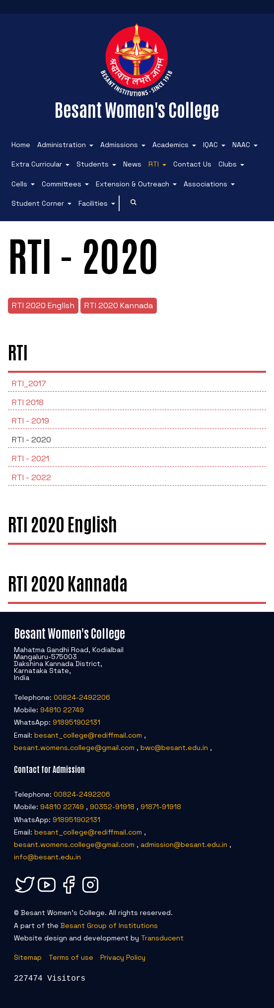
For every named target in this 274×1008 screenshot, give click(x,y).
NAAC (241, 144)
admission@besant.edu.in (183, 844)
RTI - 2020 (31, 439)
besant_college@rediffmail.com (88, 735)
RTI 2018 (28, 402)
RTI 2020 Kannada (118, 305)
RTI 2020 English (43, 305)
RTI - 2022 (31, 477)
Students (92, 164)
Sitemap (28, 957)
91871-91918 (160, 806)
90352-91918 (112, 806)
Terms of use (71, 957)
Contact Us (192, 164)
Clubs (227, 164)
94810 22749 (62, 709)
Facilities (93, 203)
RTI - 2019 (30, 421)
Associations (205, 183)
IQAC (210, 144)
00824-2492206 (82, 697)
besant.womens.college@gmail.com (74, 747)
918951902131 (76, 722)
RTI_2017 (29, 383)
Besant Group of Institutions (109, 925)
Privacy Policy (122, 957)
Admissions (119, 144)
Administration (61, 144)
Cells (19, 183)
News (132, 164)
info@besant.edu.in (47, 856)
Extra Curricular (36, 164)
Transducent (162, 937)
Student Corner (37, 203)
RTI (153, 164)
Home (20, 144)
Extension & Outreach (132, 183)
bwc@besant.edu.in (174, 747)
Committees (61, 183)
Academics (170, 144)
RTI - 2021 (30, 458)
